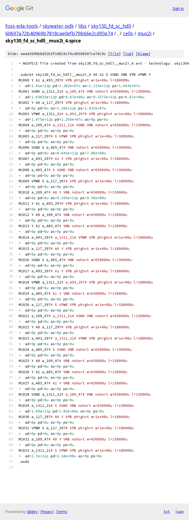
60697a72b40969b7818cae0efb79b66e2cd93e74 (59, 33)
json (179, 511)
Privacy (46, 511)
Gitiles (32, 511)
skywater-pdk (58, 26)
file (114, 54)
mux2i (144, 33)
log (128, 54)
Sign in (178, 8)
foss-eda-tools (21, 26)
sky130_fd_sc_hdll (111, 26)
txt (166, 511)
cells (128, 33)
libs (82, 26)
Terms (61, 511)
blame (143, 54)
